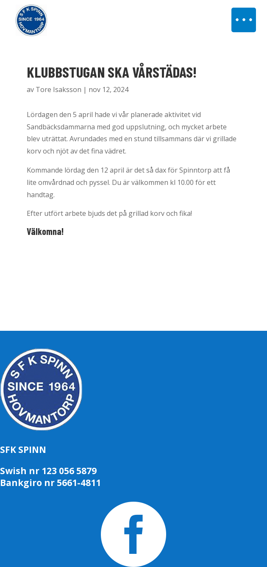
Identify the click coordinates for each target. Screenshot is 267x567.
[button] (243, 20)
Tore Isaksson (58, 89)
